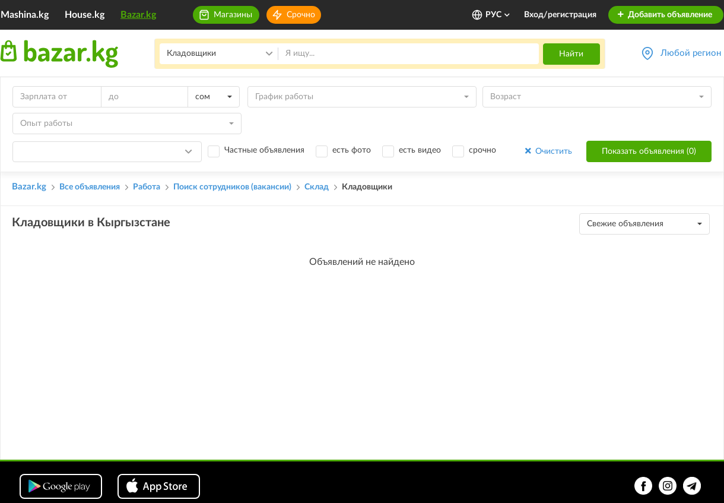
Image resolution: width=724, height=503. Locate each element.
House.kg (84, 15)
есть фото (351, 150)
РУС (498, 15)
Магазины (233, 15)
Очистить (547, 151)
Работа (146, 187)
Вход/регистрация (560, 15)
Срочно (301, 15)
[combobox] (214, 96)
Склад (316, 187)
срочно (482, 150)
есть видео (420, 150)
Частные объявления (264, 150)
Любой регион (691, 53)
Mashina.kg (25, 15)
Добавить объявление (664, 15)
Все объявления (89, 187)
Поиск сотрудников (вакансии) (232, 187)
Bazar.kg (138, 15)
